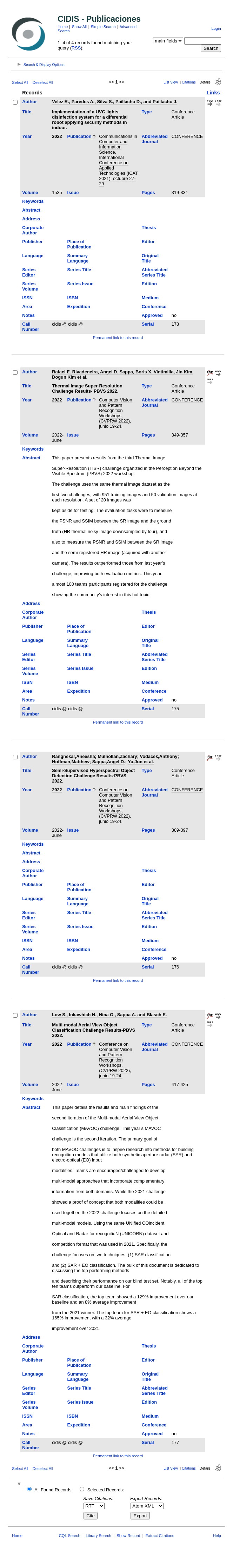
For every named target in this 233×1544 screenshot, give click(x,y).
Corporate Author (33, 230)
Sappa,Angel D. (108, 761)
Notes (28, 315)
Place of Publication (79, 244)
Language (32, 255)
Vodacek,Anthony (159, 756)
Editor (148, 241)
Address (31, 218)
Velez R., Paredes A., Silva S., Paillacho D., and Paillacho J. (114, 101)
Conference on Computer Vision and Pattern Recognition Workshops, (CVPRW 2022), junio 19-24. (115, 805)
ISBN (72, 297)
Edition (149, 283)
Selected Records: (105, 1489)
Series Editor (28, 272)
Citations (189, 82)
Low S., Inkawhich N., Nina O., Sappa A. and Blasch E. (109, 1014)
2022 (57, 136)
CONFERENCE (187, 136)
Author (29, 101)
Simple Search (103, 27)
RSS (76, 48)
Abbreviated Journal (155, 139)
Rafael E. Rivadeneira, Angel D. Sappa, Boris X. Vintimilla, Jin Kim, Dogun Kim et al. (122, 374)
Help (217, 1535)
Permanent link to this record (118, 337)
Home (63, 27)
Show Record (128, 1535)
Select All (20, 82)
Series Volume (30, 286)
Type (147, 111)
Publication (79, 136)
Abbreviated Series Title (155, 272)
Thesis (149, 227)
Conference (154, 306)
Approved (152, 315)
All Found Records (52, 1489)
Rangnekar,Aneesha (73, 756)
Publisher (32, 241)
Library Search (98, 1535)
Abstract (31, 210)
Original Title (150, 258)
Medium (150, 297)
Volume (30, 192)
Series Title (79, 269)
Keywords (33, 201)
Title (26, 111)
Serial (148, 324)
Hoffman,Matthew (70, 761)
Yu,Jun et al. (141, 761)
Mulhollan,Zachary (117, 756)
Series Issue (80, 283)
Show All (79, 27)
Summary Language (77, 258)
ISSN (27, 297)
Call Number (30, 326)
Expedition (78, 306)
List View (171, 82)
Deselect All (43, 82)
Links (213, 92)
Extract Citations (160, 1535)
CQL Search (69, 1535)
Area (27, 306)
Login (216, 28)
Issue (73, 192)
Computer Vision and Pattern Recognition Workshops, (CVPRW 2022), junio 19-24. (115, 413)
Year (27, 136)
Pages (148, 192)
